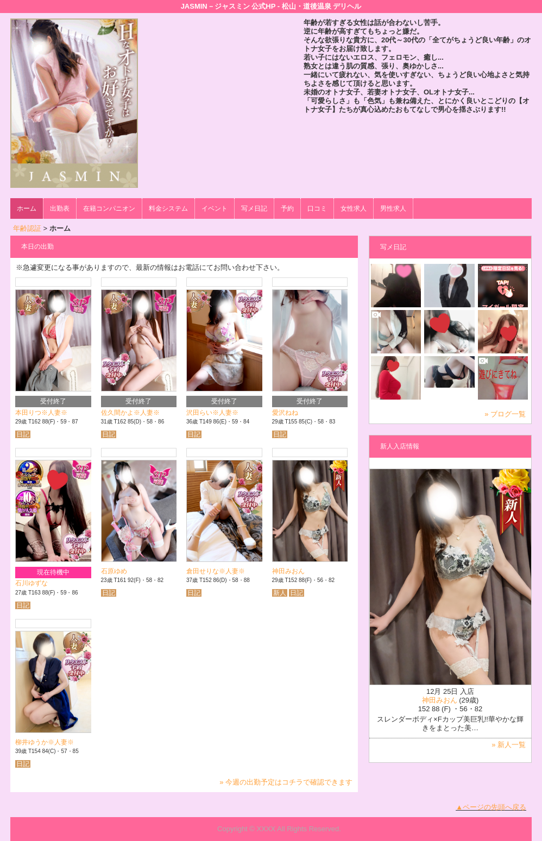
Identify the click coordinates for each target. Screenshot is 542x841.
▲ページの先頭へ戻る (491, 807)
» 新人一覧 (508, 745)
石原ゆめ (114, 571)
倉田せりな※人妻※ (215, 571)
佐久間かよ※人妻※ (130, 412)
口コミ (317, 208)
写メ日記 (254, 208)
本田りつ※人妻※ (41, 412)
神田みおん (288, 571)
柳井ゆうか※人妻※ (44, 742)
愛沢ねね (285, 412)
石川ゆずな (31, 583)
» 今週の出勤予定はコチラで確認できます (285, 782)
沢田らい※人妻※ (212, 412)
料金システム (168, 208)
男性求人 (393, 208)
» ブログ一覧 (505, 414)
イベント (214, 208)
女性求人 (354, 208)
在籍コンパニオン (109, 208)
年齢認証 (27, 228)
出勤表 (60, 208)
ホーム (26, 208)
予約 (287, 208)
